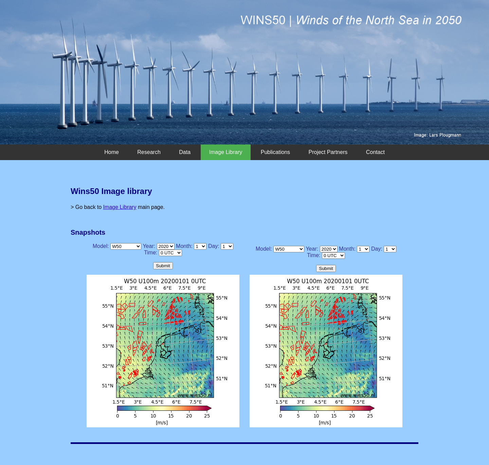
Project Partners (328, 152)
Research (148, 152)
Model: (101, 246)
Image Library (225, 152)
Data (185, 152)
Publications (275, 152)
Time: (150, 252)
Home (111, 152)
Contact (375, 152)
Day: (213, 246)
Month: (184, 246)
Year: (149, 246)
